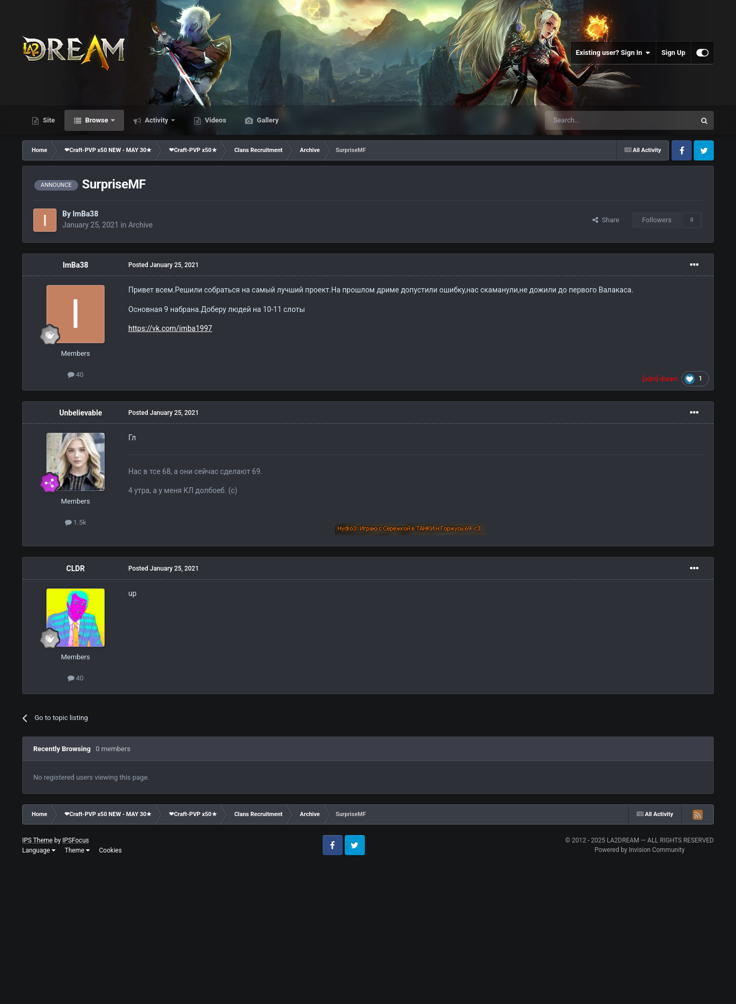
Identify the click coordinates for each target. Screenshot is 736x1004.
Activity (156, 120)
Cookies (110, 850)
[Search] (595, 120)
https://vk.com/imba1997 (170, 328)
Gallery (266, 120)
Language (38, 850)
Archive (140, 225)
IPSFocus (75, 840)
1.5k (76, 522)
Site (48, 120)
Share (605, 220)
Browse (96, 120)
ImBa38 (85, 214)
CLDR (76, 568)
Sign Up (673, 52)
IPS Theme (37, 840)
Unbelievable (80, 413)
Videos (215, 120)
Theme (77, 850)
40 (76, 374)
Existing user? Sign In (613, 53)
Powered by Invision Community (640, 850)
